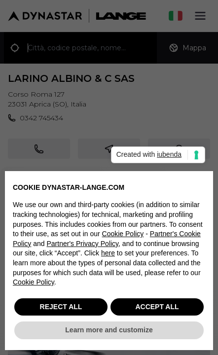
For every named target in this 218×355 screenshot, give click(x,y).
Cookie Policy (123, 234)
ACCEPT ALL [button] (157, 307)
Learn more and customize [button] (108, 330)
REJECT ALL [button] (61, 307)
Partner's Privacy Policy (83, 244)
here (108, 253)
